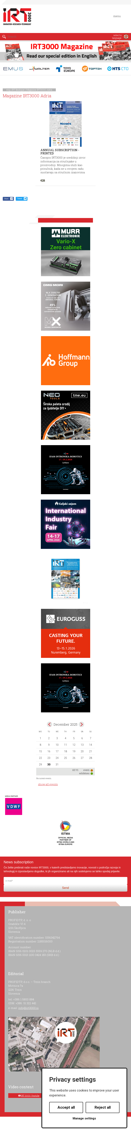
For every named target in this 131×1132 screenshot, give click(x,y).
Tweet (19, 199)
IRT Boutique (18, 89)
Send (65, 887)
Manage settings (84, 1118)
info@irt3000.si (28, 1008)
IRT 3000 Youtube (30, 1095)
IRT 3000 (17, 17)
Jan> (81, 724)
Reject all (103, 1107)
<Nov (49, 724)
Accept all (66, 1107)
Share (6, 199)
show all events (48, 784)
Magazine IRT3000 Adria (39, 89)
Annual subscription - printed (59, 151)
